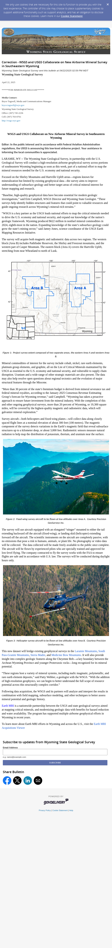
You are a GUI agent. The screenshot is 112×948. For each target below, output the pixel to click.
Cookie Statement (72, 16)
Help (71, 810)
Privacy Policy (45, 810)
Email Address (10, 747)
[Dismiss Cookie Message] (107, 3)
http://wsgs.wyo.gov (11, 120)
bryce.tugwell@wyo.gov (13, 105)
